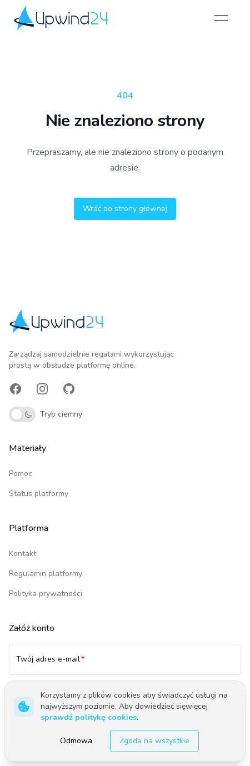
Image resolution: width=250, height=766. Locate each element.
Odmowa (76, 740)
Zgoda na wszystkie (154, 740)
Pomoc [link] (20, 473)
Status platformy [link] (38, 493)
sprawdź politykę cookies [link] (89, 717)
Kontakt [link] (22, 553)
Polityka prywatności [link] (45, 593)
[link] (62, 17)
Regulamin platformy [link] (45, 573)
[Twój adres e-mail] (125, 664)
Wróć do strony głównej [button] (125, 208)
